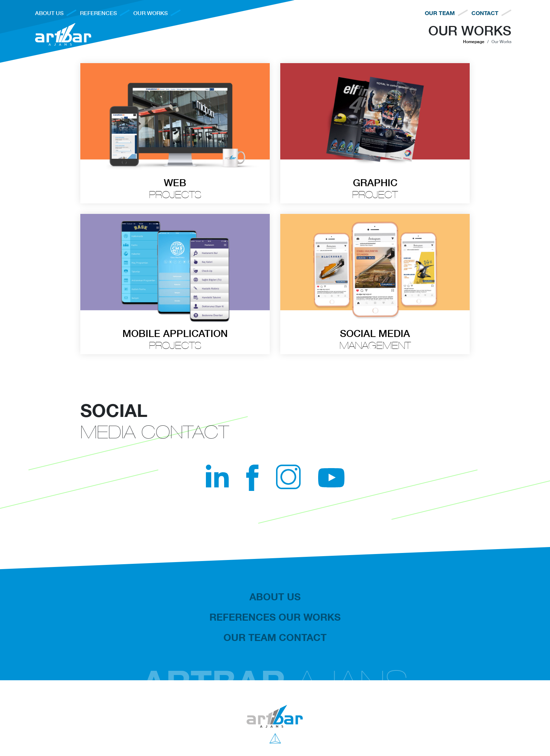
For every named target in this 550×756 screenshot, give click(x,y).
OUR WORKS (150, 12)
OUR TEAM (440, 12)
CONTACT (484, 12)
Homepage (473, 41)
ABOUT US (49, 12)
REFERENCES (98, 12)
